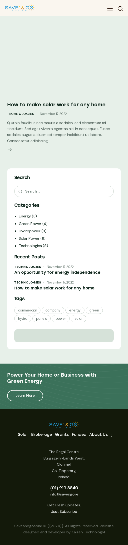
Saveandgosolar (28, 525)
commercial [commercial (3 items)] (27, 310)
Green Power (30, 223)
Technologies (20, 114)
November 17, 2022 (53, 114)
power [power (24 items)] (61, 318)
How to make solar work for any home (56, 105)
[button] (110, 8)
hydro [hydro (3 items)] (22, 318)
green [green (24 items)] (94, 310)
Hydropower (29, 231)
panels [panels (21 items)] (41, 318)
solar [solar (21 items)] (79, 318)
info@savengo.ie (64, 494)
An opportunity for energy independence (57, 272)
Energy (25, 216)
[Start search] (120, 8)
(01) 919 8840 (64, 488)
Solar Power (29, 238)
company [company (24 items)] (52, 310)
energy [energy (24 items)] (75, 310)
